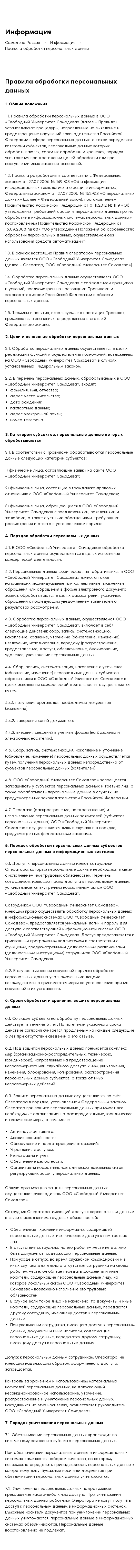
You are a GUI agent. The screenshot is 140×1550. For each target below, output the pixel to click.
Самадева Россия (22, 42)
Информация (62, 42)
